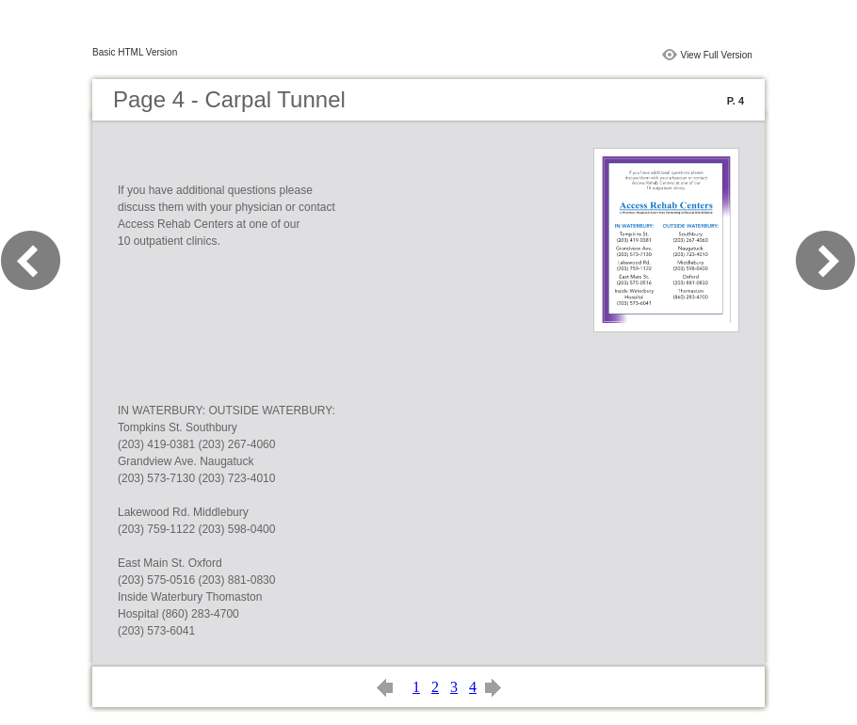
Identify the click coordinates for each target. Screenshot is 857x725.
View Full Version (716, 55)
